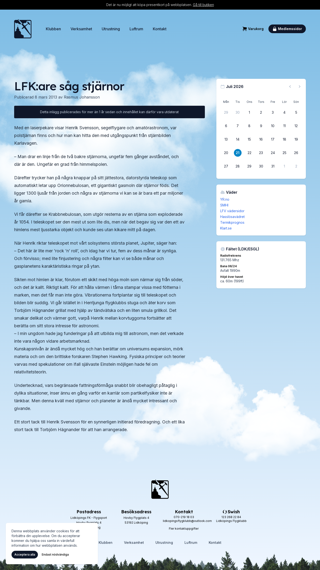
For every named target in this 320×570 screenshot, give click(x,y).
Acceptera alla (24, 554)
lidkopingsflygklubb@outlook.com (187, 521)
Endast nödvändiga (55, 554)
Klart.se (226, 228)
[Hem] (22, 28)
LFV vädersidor (232, 211)
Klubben (53, 28)
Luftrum (136, 28)
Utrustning (111, 28)
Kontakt (159, 28)
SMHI (224, 205)
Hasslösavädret (232, 217)
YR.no (224, 199)
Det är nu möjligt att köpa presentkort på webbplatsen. (160, 5)
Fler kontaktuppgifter (184, 528)
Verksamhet (81, 28)
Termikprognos (232, 222)
